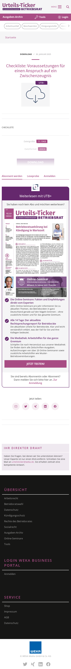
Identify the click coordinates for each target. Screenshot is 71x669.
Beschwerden (30, 26)
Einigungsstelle (49, 26)
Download (35, 162)
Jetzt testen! (36, 364)
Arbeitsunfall (12, 26)
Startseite (10, 37)
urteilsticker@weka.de (23, 461)
